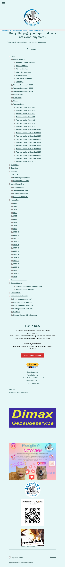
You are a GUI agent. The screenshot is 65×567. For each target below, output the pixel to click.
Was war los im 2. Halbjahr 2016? (28, 130)
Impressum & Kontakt (19, 296)
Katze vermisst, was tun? (22, 302)
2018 (15, 225)
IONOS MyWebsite (28, 562)
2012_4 (16, 264)
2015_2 (16, 238)
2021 (15, 216)
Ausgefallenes (21, 75)
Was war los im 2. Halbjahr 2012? (28, 155)
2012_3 (16, 267)
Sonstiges (19, 82)
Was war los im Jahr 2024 (23, 91)
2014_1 (16, 251)
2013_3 (16, 254)
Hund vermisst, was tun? (22, 299)
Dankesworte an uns (18, 280)
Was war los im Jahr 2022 (25, 110)
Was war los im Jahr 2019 (25, 120)
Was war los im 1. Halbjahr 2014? (28, 146)
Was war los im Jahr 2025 (23, 88)
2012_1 (16, 273)
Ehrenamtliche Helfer (21, 181)
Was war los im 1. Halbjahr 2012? (28, 158)
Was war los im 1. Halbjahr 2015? (28, 139)
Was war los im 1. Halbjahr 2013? (28, 152)
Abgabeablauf (18, 187)
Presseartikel (18, 94)
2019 (15, 222)
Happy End (15, 200)
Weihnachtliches (22, 66)
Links (15, 101)
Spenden (14, 168)
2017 (15, 229)
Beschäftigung (16, 283)
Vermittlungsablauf (20, 190)
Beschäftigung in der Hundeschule (29, 286)
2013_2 (16, 257)
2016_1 (16, 235)
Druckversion (13, 557)
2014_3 (16, 245)
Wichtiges (14, 165)
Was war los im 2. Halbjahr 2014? (28, 142)
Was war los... (18, 104)
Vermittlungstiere (17, 184)
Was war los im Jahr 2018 (25, 123)
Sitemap (21, 557)
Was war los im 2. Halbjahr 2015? (28, 136)
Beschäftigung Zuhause (25, 289)
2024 (15, 206)
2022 (15, 213)
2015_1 (16, 241)
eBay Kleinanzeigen (23, 72)
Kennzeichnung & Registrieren (25, 315)
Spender (14, 171)
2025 (15, 203)
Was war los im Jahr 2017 (25, 126)
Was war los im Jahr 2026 (23, 85)
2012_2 (16, 270)
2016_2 (16, 232)
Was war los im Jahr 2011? (26, 162)
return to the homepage (37, 42)
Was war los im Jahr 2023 (25, 107)
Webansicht (53, 557)
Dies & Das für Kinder (24, 78)
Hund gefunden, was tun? (23, 305)
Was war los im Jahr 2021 (25, 114)
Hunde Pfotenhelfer (20, 197)
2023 (15, 209)
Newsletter (17, 98)
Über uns (14, 174)
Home (13, 56)
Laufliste (16, 312)
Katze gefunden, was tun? (23, 309)
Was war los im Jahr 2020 (25, 117)
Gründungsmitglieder (21, 178)
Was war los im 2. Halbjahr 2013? (28, 149)
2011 (15, 277)
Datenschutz (15, 293)
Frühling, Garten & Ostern (25, 62)
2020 (15, 219)
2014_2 (16, 248)
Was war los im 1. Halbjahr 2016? (28, 133)
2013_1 (16, 261)
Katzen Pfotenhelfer (20, 193)
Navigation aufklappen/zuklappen (32, 3)
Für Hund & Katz (22, 69)
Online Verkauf (19, 59)
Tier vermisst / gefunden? (32, 355)
